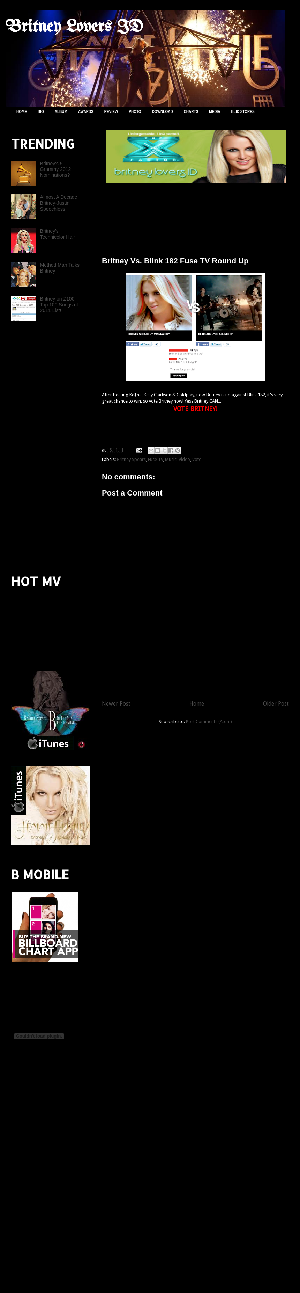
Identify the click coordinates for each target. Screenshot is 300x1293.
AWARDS (85, 112)
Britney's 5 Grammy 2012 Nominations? (55, 169)
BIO (41, 112)
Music (171, 459)
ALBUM (61, 112)
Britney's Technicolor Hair (57, 234)
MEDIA (214, 112)
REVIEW (111, 112)
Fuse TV (155, 459)
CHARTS (191, 112)
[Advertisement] (32, 447)
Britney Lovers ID (74, 27)
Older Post (276, 703)
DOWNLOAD (162, 112)
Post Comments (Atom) (209, 721)
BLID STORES (243, 112)
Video (184, 459)
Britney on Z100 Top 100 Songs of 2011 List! (59, 304)
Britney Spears (131, 459)
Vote (196, 459)
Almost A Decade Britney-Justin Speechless (58, 203)
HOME (21, 112)
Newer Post (116, 703)
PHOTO (135, 112)
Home (196, 703)
